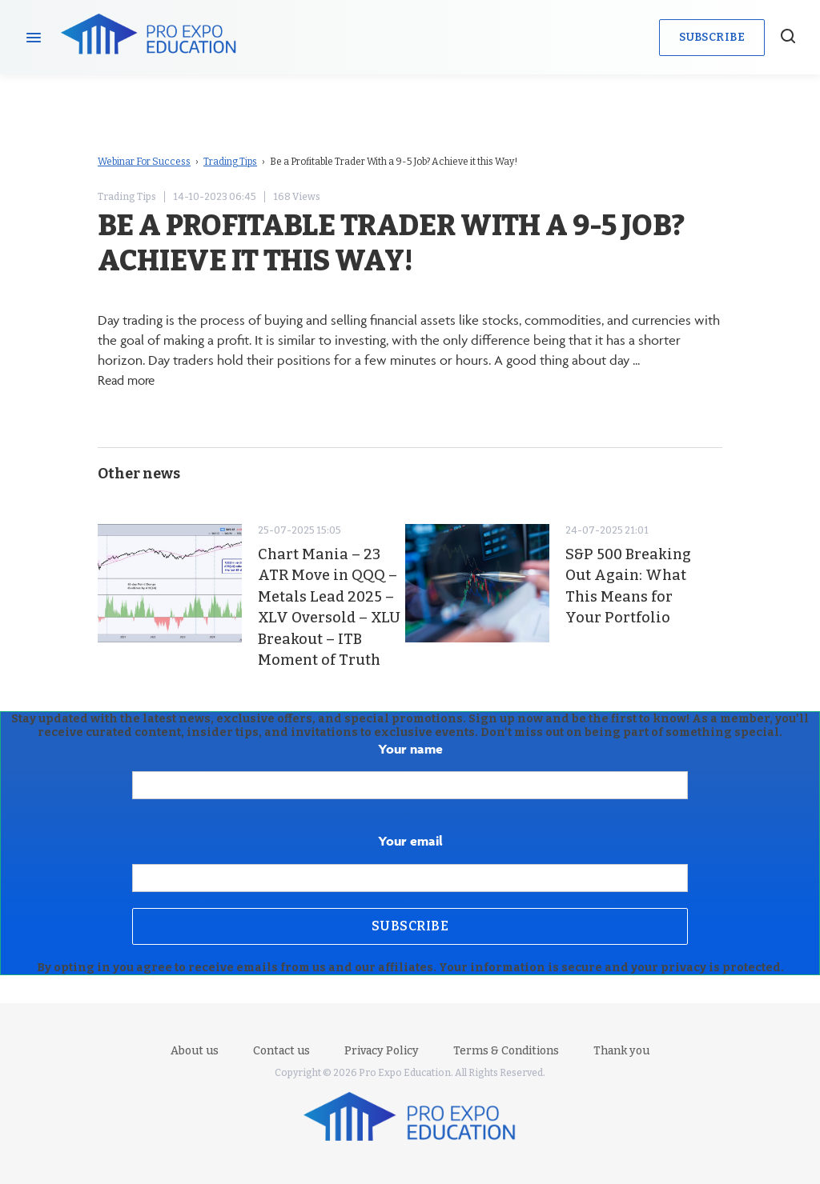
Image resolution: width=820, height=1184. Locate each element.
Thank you (621, 1051)
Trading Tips (230, 161)
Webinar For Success (144, 161)
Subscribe (712, 37)
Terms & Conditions (506, 1051)
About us (195, 1051)
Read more (129, 380)
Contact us (281, 1051)
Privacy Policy (381, 1051)
